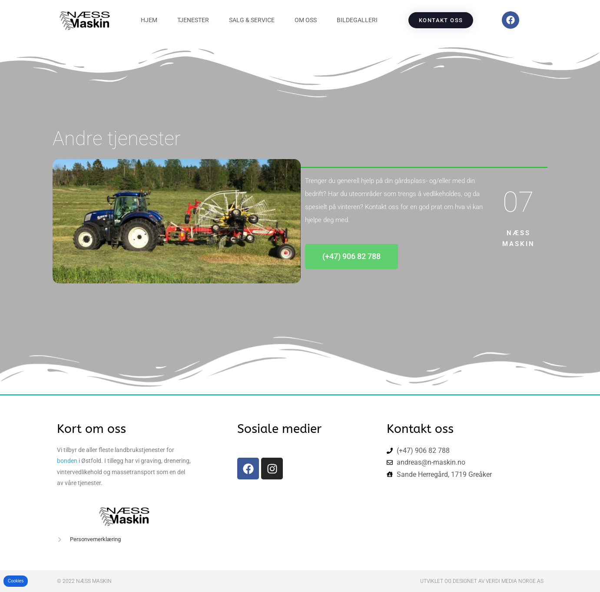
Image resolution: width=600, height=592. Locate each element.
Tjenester (193, 20)
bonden (67, 460)
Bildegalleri (357, 20)
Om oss (306, 20)
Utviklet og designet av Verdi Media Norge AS (482, 581)
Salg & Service (252, 20)
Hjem (149, 20)
